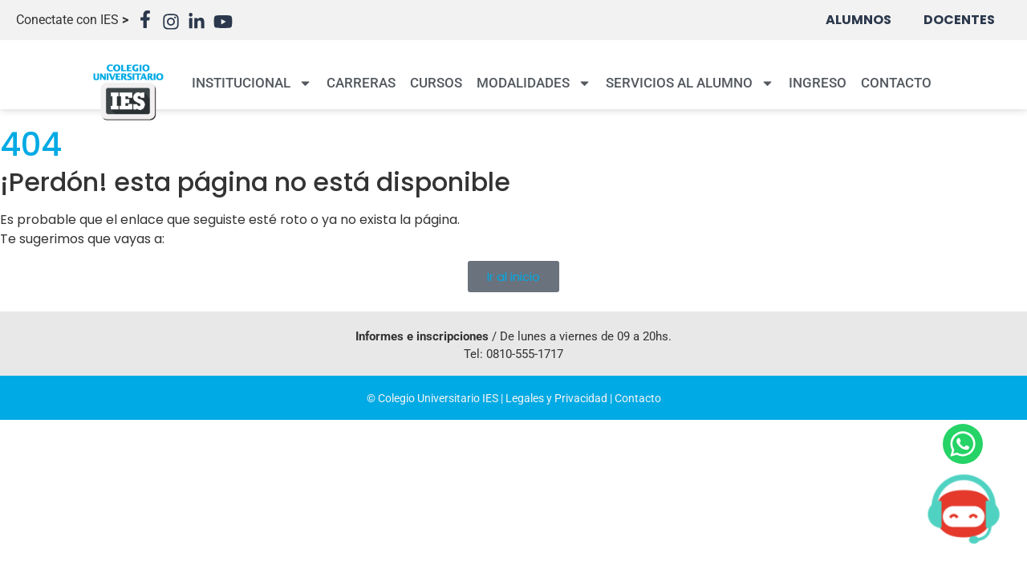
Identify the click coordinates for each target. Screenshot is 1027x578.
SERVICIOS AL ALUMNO (690, 83)
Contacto (638, 398)
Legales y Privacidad (556, 398)
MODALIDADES (534, 83)
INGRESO (817, 83)
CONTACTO (896, 83)
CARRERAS (361, 83)
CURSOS (436, 83)
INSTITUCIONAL (252, 83)
